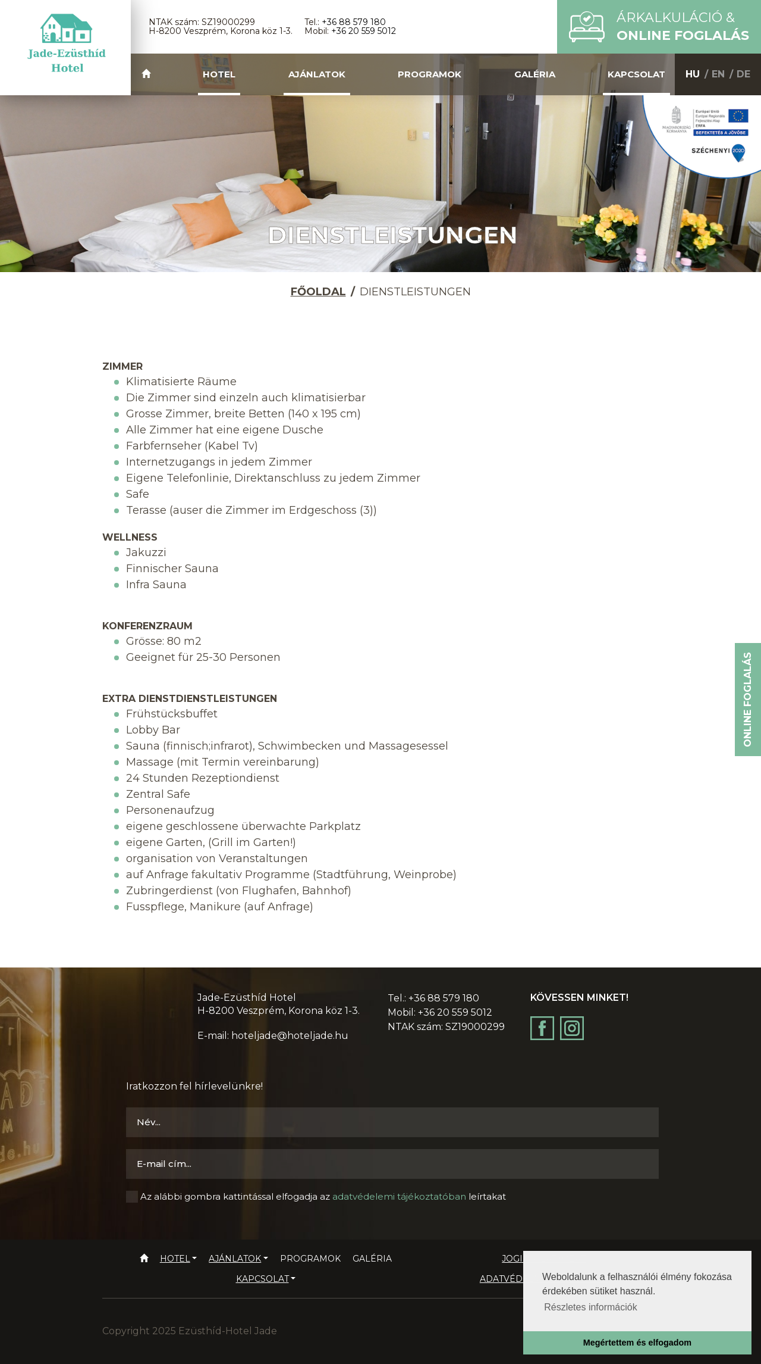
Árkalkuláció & (683, 26)
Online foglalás (747, 699)
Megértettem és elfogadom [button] (637, 1342)
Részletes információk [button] (590, 1307)
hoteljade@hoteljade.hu (289, 1035)
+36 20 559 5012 (363, 31)
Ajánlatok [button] (316, 74)
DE (743, 74)
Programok (429, 74)
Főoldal (318, 291)
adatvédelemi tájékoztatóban (399, 1196)
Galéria (534, 74)
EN (718, 74)
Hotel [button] (219, 74)
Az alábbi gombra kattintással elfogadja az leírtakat (323, 1196)
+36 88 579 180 (354, 22)
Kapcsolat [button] (636, 74)
